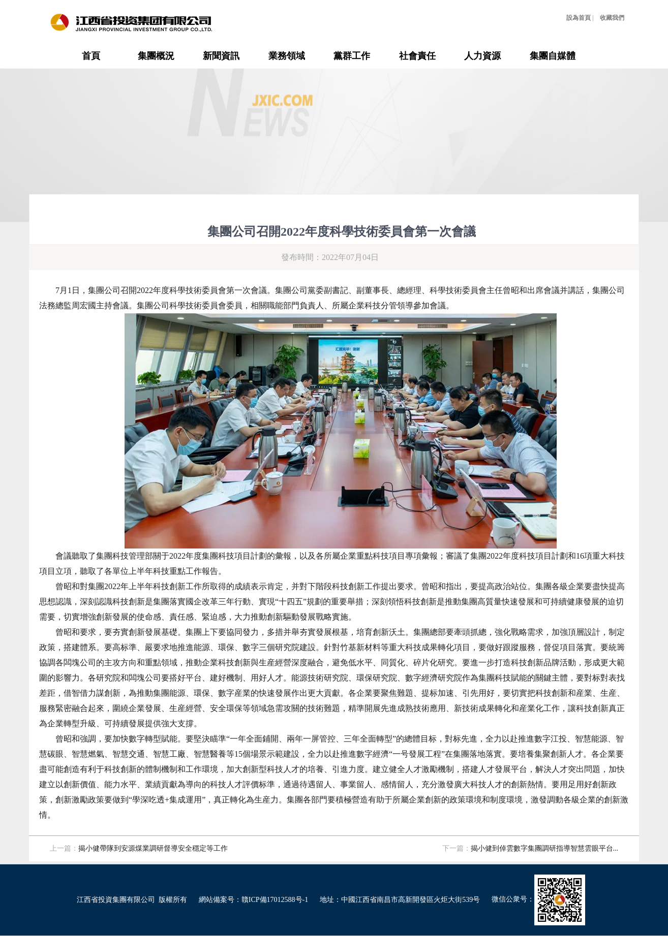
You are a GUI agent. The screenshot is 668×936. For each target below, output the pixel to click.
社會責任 (417, 56)
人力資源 (482, 56)
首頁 (91, 56)
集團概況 (156, 56)
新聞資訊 (221, 56)
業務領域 (286, 56)
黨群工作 (351, 56)
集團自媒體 (552, 56)
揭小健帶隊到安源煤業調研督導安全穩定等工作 (153, 848)
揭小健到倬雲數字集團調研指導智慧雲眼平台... (545, 848)
